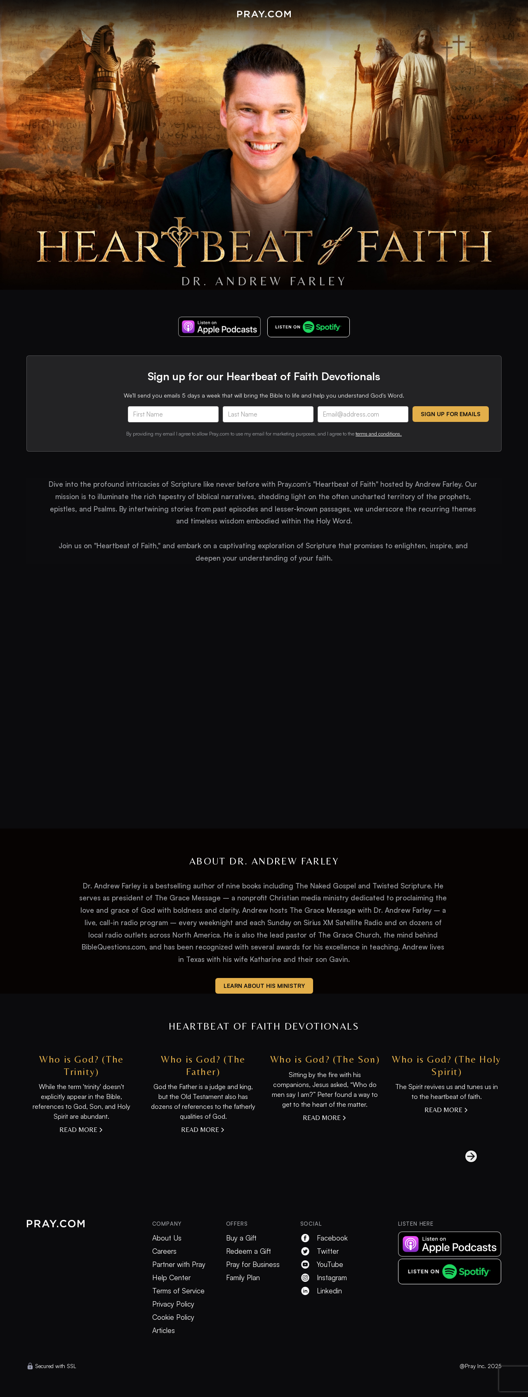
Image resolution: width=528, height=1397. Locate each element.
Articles (163, 1330)
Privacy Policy (173, 1304)
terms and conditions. (379, 434)
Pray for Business (253, 1264)
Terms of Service (178, 1291)
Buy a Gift (241, 1238)
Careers (164, 1251)
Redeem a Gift (248, 1251)
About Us (167, 1238)
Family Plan (243, 1278)
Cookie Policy (173, 1317)
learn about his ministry (264, 985)
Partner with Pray (178, 1264)
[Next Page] (463, 1156)
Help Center (171, 1278)
